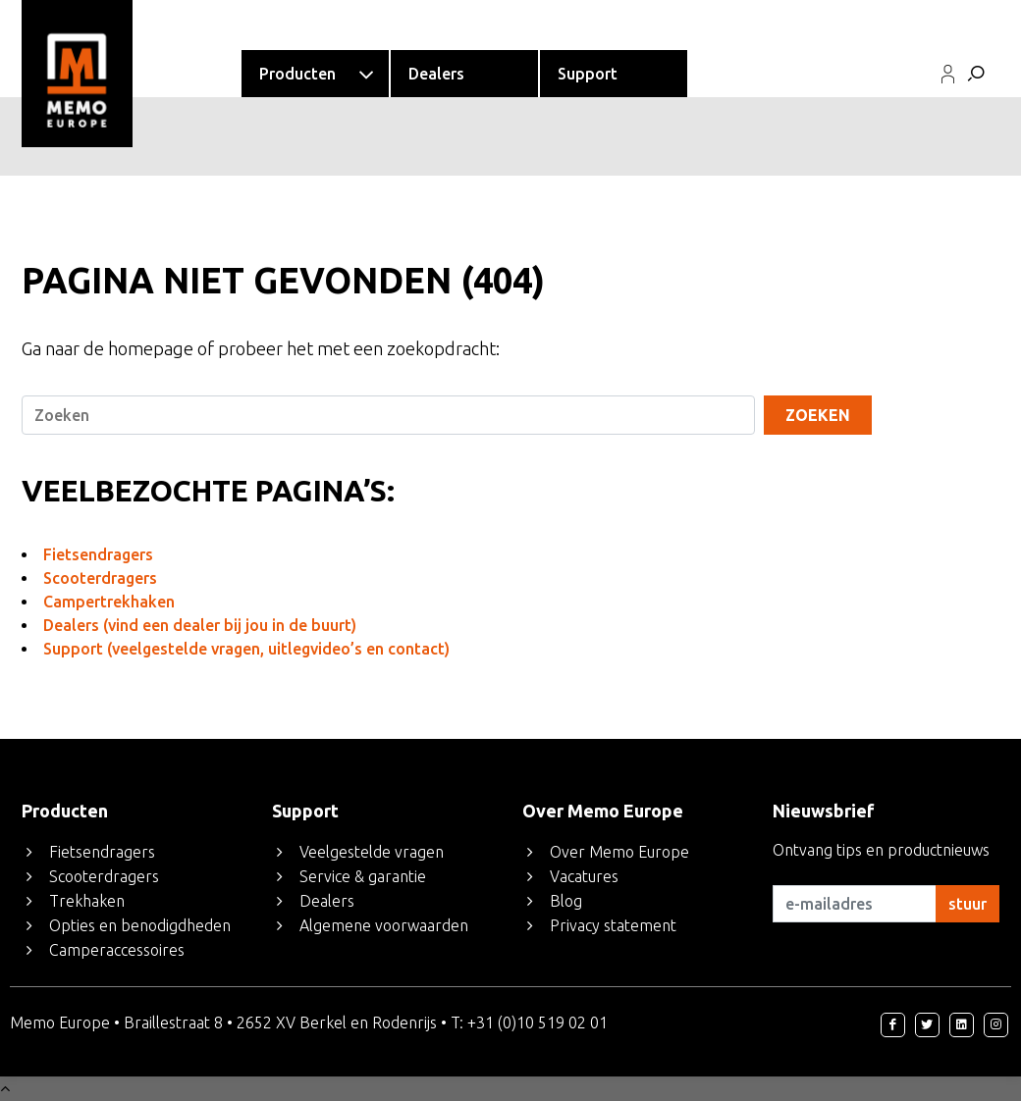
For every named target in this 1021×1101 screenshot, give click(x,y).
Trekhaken (87, 901)
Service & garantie (362, 876)
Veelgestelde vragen (371, 852)
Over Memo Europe (619, 852)
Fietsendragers (98, 554)
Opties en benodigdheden (140, 925)
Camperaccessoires (117, 950)
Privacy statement (613, 925)
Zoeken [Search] (817, 415)
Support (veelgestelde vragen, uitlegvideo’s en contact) (246, 648)
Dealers (326, 901)
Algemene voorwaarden (383, 925)
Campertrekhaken (109, 601)
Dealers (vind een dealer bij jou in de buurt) (199, 625)
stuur (967, 904)
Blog (566, 901)
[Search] (388, 415)
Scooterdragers (100, 578)
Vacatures (584, 876)
